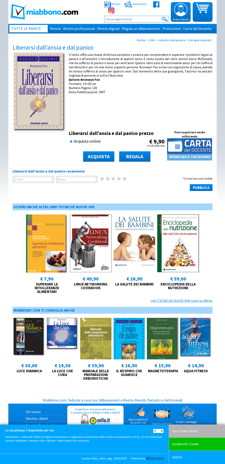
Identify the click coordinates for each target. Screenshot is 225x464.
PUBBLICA (201, 187)
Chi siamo (33, 411)
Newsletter (135, 4)
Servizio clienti (37, 418)
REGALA (134, 156)
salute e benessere (172, 40)
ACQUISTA (99, 156)
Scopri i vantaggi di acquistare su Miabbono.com (186, 418)
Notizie (112, 4)
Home (141, 40)
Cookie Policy (90, 458)
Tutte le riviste (26, 28)
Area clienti (181, 12)
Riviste (55, 28)
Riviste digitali (108, 28)
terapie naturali (200, 40)
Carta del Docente (197, 28)
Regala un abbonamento (141, 28)
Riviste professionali (79, 28)
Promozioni (172, 28)
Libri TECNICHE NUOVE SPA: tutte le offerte (181, 301)
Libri (152, 40)
